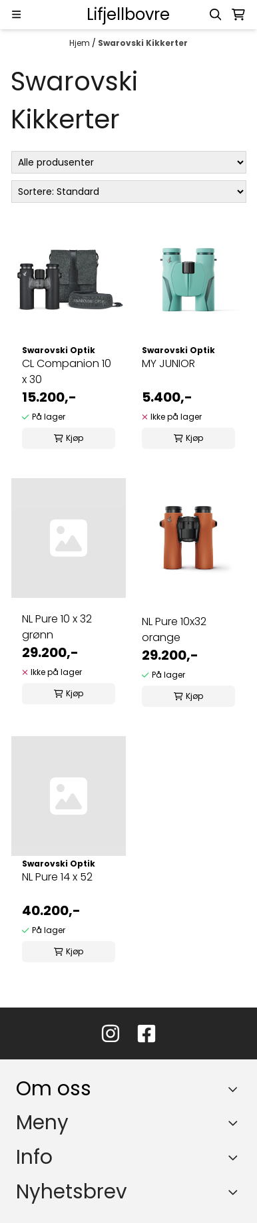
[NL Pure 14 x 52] (68, 796)
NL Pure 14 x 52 (57, 876)
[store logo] (128, 14)
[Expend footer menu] (235, 1122)
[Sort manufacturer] (128, 162)
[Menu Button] (16, 14)
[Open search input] (216, 15)
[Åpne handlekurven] (238, 14)
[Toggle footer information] (236, 1088)
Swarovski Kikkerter (143, 43)
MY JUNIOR (168, 363)
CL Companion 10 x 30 (66, 371)
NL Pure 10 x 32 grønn (57, 626)
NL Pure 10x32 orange (174, 629)
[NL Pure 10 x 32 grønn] (68, 538)
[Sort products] (128, 191)
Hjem (80, 43)
